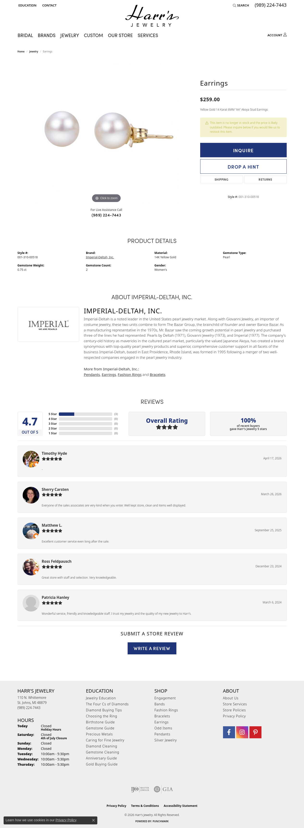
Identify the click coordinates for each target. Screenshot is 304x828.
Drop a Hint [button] (243, 166)
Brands (47, 35)
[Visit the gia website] (163, 789)
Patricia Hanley (55, 597)
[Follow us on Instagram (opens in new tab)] (242, 732)
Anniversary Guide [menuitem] (101, 758)
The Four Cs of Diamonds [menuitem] (107, 704)
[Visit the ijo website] (140, 789)
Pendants (92, 374)
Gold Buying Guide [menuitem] (102, 764)
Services (148, 35)
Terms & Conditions (145, 806)
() (116, 414)
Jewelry (69, 35)
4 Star (53, 419)
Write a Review (152, 648)
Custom (93, 35)
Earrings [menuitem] (162, 722)
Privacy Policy (234, 716)
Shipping (221, 179)
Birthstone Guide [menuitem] (100, 722)
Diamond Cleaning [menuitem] (101, 746)
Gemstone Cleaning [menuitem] (102, 752)
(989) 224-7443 (106, 215)
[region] (106, 132)
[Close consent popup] (93, 820)
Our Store (120, 35)
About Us (231, 698)
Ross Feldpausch (57, 561)
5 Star (53, 414)
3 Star (53, 424)
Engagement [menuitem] (165, 698)
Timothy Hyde (54, 453)
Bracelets (157, 374)
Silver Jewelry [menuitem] (166, 740)
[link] (48, 5)
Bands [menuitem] (160, 704)
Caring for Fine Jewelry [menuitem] (105, 740)
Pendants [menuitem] (162, 734)
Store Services (235, 704)
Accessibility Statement (180, 806)
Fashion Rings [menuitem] (166, 710)
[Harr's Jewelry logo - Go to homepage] (152, 16)
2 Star (53, 428)
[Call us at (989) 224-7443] (29, 707)
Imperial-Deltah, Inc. (100, 257)
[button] (27, 5)
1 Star (53, 433)
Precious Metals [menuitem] (99, 734)
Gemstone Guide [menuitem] (100, 728)
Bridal (25, 35)
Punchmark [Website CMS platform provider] (161, 821)
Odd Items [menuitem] (163, 728)
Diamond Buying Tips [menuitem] (104, 710)
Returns (265, 179)
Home (21, 51)
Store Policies (234, 710)
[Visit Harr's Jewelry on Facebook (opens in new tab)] (229, 732)
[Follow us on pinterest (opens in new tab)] (255, 732)
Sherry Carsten (55, 489)
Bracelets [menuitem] (162, 716)
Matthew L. (52, 525)
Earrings (109, 374)
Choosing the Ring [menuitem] (101, 716)
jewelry (33, 51)
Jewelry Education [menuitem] (101, 698)
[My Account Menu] (277, 34)
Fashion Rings (130, 374)
